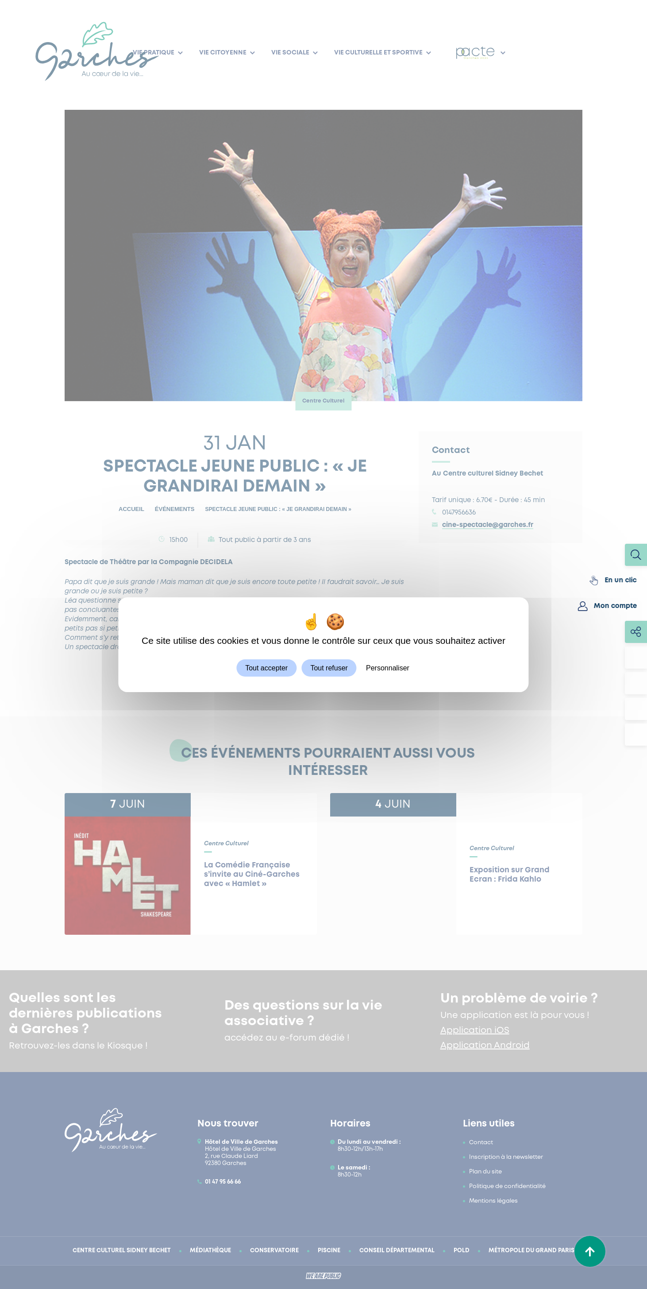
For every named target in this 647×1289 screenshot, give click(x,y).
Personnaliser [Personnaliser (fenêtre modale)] (387, 667)
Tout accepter (266, 667)
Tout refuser (328, 667)
